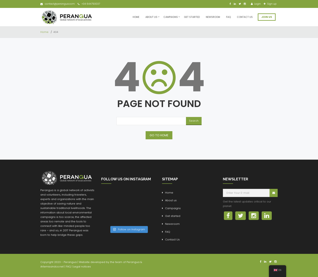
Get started (192, 17)
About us (151, 17)
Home (136, 17)
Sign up (271, 3)
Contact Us (245, 17)
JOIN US (266, 17)
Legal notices (82, 266)
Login (257, 3)
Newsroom (213, 17)
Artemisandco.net (52, 266)
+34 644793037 (89, 3)
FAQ (228, 17)
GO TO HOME (159, 135)
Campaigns (170, 17)
